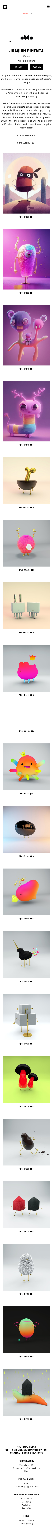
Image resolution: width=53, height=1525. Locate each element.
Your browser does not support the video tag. (26, 711)
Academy (26, 1502)
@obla (26, 56)
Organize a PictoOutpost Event (26, 1468)
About (26, 1483)
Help (26, 1471)
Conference (26, 1498)
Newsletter (27, 1508)
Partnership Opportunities (26, 1486)
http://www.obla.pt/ (26, 135)
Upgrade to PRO (26, 1465)
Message (36, 67)
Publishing (27, 1505)
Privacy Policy (26, 1523)
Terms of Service (26, 1520)
